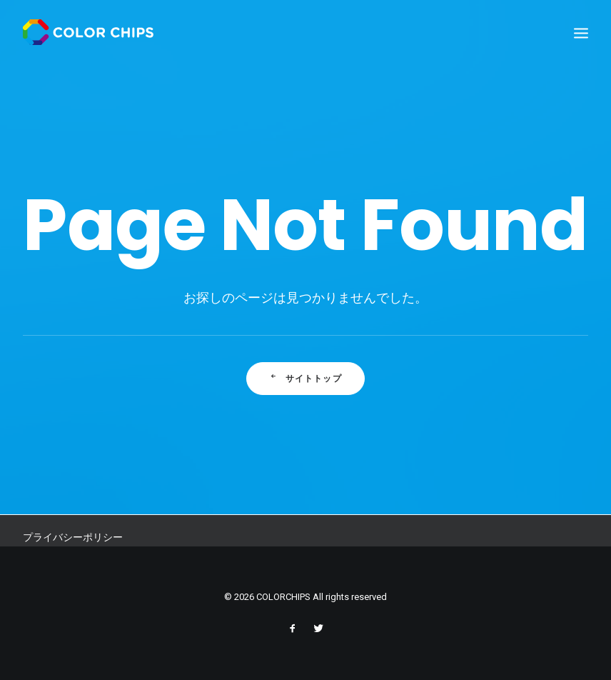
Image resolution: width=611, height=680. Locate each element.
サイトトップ (306, 380)
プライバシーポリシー (73, 537)
